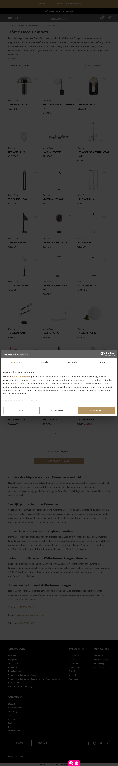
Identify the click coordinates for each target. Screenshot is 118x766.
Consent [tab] (15, 362)
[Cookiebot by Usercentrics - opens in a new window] (102, 354)
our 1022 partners (21, 377)
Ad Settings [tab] (73, 362)
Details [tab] (44, 362)
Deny (21, 410)
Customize (59, 410)
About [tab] (102, 362)
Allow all (96, 410)
